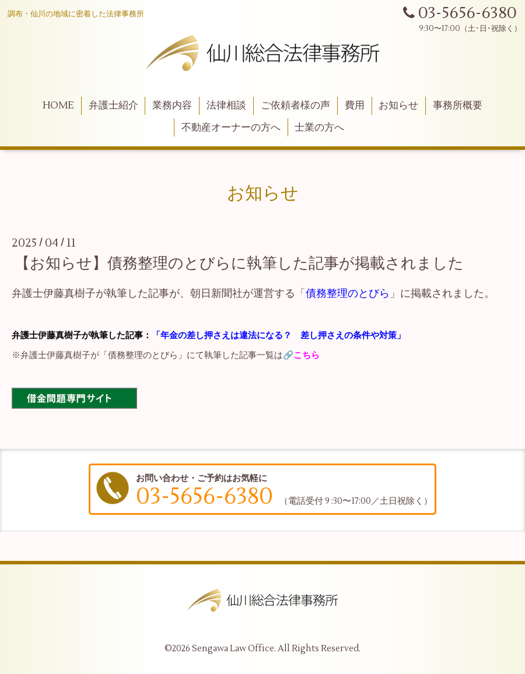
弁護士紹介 (113, 105)
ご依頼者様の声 (295, 105)
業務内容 (172, 105)
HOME (58, 105)
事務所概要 (457, 105)
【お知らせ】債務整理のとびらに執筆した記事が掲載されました (239, 263)
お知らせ (398, 105)
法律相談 (226, 105)
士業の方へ (319, 127)
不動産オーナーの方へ (231, 127)
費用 (355, 105)
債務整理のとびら (348, 293)
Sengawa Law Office (233, 648)
